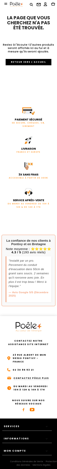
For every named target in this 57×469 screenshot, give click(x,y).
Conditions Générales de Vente (26, 461)
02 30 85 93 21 (23, 369)
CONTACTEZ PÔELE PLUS (31, 378)
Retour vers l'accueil (28, 61)
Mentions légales (41, 464)
